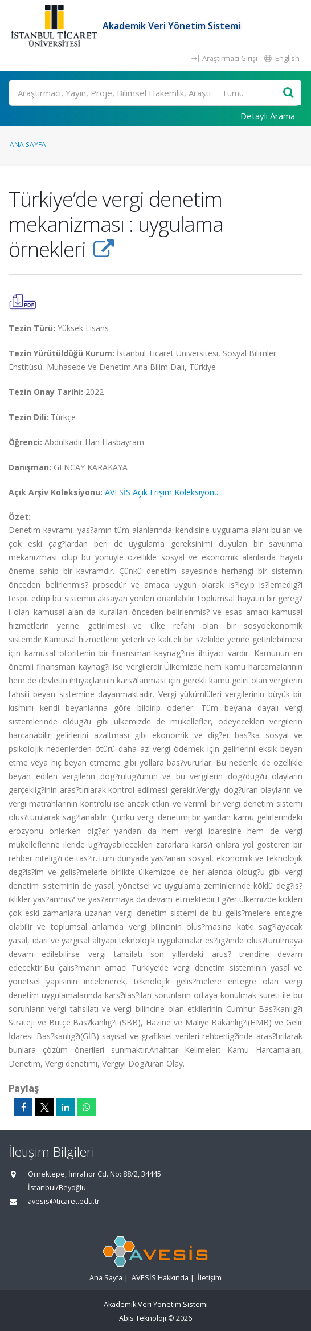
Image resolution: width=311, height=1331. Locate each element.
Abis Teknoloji (142, 1318)
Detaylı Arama (267, 115)
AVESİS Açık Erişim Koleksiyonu (162, 492)
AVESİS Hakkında (160, 1278)
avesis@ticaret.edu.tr (64, 1201)
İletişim (210, 1278)
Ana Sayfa (28, 144)
